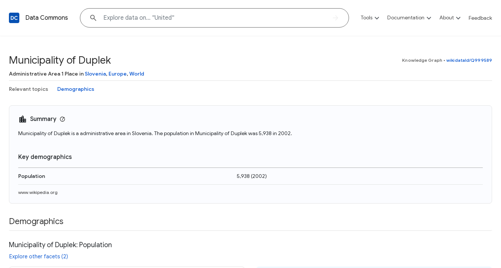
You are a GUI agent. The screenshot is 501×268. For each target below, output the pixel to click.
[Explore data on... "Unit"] (214, 18)
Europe (118, 73)
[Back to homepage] (14, 18)
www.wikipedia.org (38, 192)
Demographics (75, 89)
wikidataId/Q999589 (469, 60)
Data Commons (46, 18)
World (136, 73)
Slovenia (95, 73)
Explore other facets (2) (38, 256)
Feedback (480, 18)
